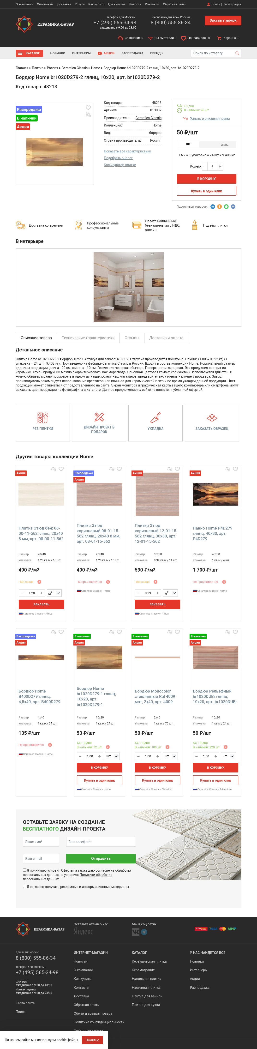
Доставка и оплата (166, 338)
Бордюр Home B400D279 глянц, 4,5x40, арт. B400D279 (39, 696)
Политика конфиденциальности (99, 1022)
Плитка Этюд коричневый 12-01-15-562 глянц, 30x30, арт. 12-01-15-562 (156, 533)
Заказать (41, 604)
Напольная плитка (146, 979)
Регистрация (232, 4)
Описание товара (36, 338)
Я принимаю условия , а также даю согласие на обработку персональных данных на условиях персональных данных (77, 874)
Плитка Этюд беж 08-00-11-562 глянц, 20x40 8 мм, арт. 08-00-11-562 (41, 533)
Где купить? (116, 4)
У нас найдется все (207, 953)
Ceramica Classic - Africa (36, 613)
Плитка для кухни (146, 1005)
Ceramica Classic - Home (210, 590)
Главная (22, 68)
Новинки (57, 53)
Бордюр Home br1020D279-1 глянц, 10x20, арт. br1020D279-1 (96, 696)
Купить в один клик (206, 191)
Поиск (21, 1012)
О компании (24, 4)
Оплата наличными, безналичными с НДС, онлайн (162, 225)
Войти (215, 4)
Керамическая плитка (149, 961)
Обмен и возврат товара (93, 1013)
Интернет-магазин (91, 953)
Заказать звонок (223, 20)
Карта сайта (25, 1003)
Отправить (101, 858)
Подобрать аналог (118, 158)
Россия (52, 68)
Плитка (37, 68)
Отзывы (132, 338)
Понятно (92, 1040)
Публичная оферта (88, 1031)
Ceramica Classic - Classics (153, 789)
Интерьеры (81, 53)
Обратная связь (174, 4)
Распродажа (132, 53)
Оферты (67, 870)
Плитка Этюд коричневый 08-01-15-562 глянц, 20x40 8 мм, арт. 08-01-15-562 (98, 533)
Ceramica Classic (75, 68)
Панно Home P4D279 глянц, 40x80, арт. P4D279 (213, 533)
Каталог (33, 53)
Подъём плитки (215, 225)
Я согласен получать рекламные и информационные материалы (78, 887)
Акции (109, 53)
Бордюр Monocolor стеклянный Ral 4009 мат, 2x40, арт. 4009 (155, 696)
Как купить (96, 4)
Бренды (156, 53)
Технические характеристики (88, 338)
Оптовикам (45, 4)
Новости (135, 4)
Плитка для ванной (147, 996)
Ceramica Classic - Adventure (212, 789)
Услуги (80, 4)
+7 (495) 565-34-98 (115, 22)
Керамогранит (143, 970)
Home (95, 68)
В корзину (206, 179)
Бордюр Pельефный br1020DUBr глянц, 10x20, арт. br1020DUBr (215, 696)
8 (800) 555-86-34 (171, 22)
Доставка (64, 4)
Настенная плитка (146, 987)
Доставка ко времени (46, 225)
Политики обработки (96, 875)
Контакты (152, 4)
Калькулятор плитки (120, 165)
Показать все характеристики (127, 151)
